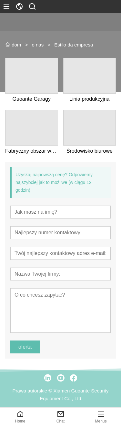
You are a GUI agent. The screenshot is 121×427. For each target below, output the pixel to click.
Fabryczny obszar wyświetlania (31, 151)
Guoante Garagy (32, 99)
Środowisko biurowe (89, 151)
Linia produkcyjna (89, 99)
